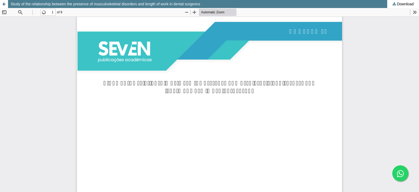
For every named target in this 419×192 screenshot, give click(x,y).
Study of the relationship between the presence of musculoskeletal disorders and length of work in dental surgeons (105, 4)
